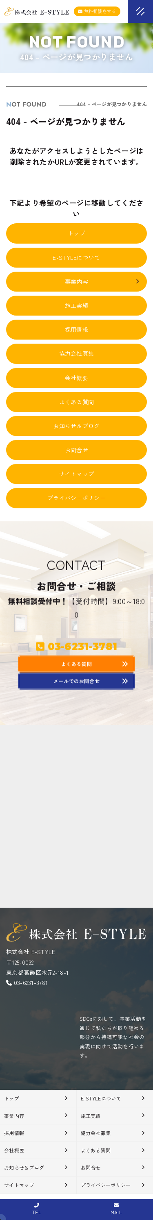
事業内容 (14, 1115)
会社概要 (76, 378)
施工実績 (76, 305)
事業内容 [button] (103, 281)
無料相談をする (97, 11)
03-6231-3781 (31, 982)
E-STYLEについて (76, 257)
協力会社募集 (76, 353)
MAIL (116, 1209)
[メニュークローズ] (130, 12)
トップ (76, 233)
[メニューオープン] (128, 10)
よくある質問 (76, 402)
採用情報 (76, 329)
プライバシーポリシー (76, 498)
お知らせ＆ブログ (76, 426)
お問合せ (76, 450)
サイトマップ (76, 474)
